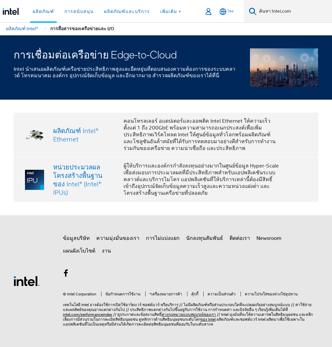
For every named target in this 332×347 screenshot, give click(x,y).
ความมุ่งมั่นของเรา (117, 238)
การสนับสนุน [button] (79, 11)
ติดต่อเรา (240, 238)
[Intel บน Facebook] (65, 274)
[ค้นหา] (252, 11)
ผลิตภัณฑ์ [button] (43, 11)
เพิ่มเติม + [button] (170, 11)
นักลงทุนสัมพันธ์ (204, 238)
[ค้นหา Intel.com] (294, 11)
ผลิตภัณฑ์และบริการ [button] (127, 11)
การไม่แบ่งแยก (163, 238)
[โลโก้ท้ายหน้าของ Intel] (27, 281)
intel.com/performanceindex (87, 314)
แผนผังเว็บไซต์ (79, 251)
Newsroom (268, 238)
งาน (106, 251)
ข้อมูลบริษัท (76, 238)
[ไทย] (226, 11)
